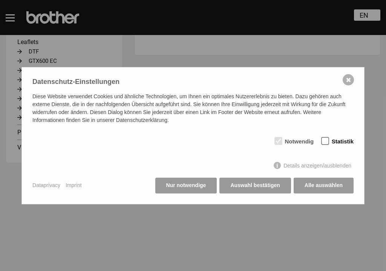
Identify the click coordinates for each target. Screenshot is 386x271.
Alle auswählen (324, 185)
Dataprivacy (46, 185)
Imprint (74, 185)
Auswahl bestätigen (255, 185)
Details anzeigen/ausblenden (317, 166)
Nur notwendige (186, 185)
